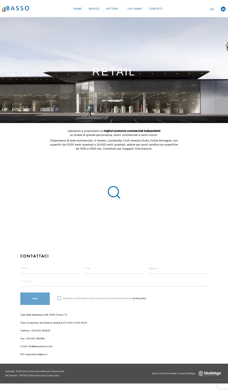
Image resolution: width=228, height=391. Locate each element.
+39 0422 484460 (35, 339)
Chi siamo (135, 8)
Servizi (94, 8)
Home (78, 8)
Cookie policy (52, 376)
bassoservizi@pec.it (36, 354)
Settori (112, 8)
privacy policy (139, 298)
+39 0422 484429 (40, 331)
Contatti (155, 8)
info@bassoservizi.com (40, 346)
